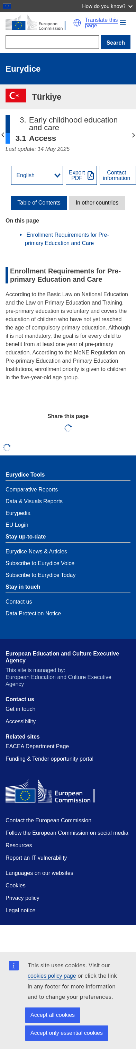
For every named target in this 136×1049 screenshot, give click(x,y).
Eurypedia (18, 513)
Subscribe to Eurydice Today (40, 575)
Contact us (19, 602)
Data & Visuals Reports (34, 501)
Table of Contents (39, 203)
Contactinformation (116, 175)
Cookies (16, 885)
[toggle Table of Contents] (39, 203)
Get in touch (20, 709)
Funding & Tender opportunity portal (49, 759)
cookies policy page (52, 976)
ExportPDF (77, 175)
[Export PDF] (81, 175)
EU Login (17, 525)
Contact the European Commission (48, 820)
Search (116, 43)
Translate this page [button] (101, 22)
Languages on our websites (39, 873)
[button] (123, 22)
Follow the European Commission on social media (67, 833)
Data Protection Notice (33, 613)
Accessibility (21, 721)
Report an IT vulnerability (36, 858)
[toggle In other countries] (97, 203)
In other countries (97, 203)
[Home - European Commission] (39, 23)
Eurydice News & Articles (36, 551)
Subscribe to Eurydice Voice (40, 563)
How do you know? (107, 6)
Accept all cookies (52, 1015)
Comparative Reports (32, 489)
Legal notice (20, 910)
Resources (19, 845)
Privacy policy (22, 898)
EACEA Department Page (37, 746)
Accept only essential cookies (66, 1033)
